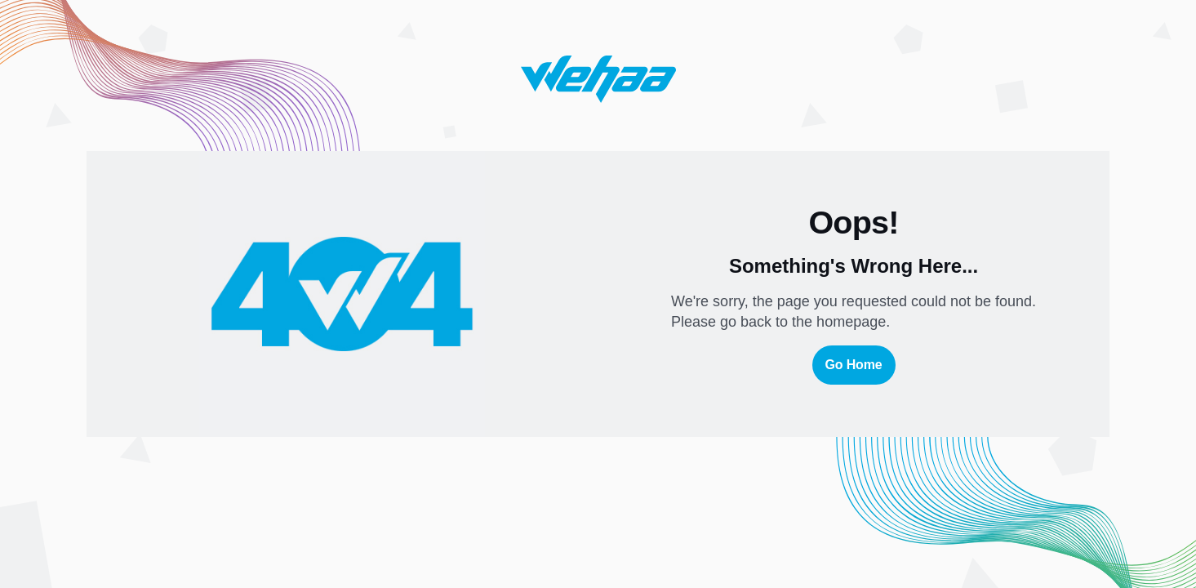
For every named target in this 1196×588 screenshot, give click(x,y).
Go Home (854, 365)
